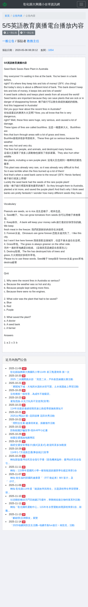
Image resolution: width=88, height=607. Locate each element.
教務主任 (33, 41)
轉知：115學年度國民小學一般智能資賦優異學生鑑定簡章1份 (43, 470)
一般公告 (8, 41)
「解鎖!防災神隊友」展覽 (24, 518)
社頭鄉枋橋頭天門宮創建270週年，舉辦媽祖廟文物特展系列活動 (45, 499)
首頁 (7, 15)
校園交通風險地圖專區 (22, 437)
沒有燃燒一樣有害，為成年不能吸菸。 (31, 394)
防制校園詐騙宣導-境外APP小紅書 (29, 430)
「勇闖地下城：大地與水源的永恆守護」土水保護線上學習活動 (44, 386)
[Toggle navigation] (81, 4)
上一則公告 (10, 32)
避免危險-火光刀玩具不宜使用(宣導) (29, 401)
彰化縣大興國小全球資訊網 (41, 4)
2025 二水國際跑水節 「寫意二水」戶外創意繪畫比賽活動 (41, 379)
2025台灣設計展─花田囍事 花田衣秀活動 (32, 415)
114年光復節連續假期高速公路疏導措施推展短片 (36, 408)
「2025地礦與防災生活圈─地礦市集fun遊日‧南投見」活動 (42, 525)
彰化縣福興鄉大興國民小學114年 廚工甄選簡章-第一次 (39, 372)
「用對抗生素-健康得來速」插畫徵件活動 (32, 423)
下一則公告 (27, 32)
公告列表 (17, 15)
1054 (51, 50)
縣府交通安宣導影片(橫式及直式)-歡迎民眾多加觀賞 (38, 445)
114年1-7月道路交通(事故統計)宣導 (29, 452)
